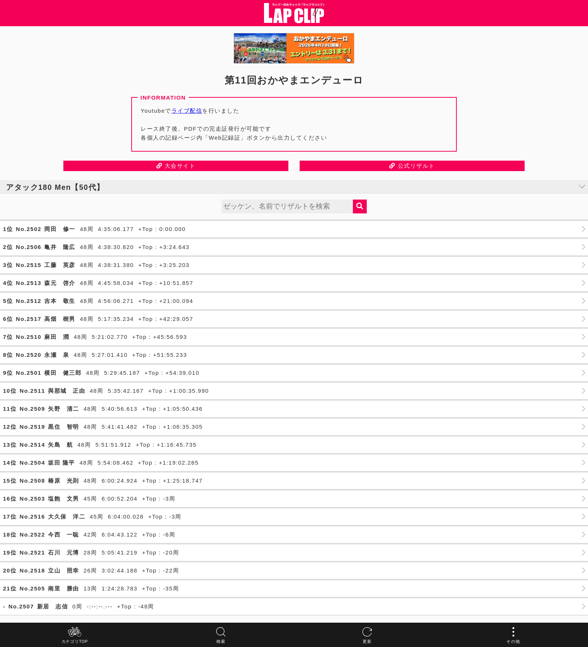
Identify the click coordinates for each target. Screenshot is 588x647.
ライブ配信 (186, 110)
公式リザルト (412, 165)
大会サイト (176, 165)
